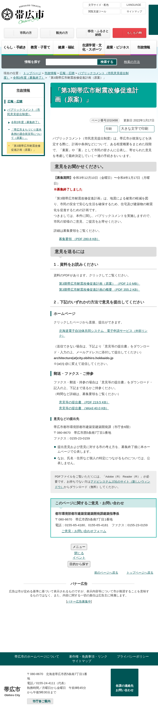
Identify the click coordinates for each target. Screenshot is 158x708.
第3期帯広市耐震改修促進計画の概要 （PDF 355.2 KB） (101, 289)
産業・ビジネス (117, 47)
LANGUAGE (134, 4)
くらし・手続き (14, 47)
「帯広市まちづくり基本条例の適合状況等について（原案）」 (26, 133)
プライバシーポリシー (133, 631)
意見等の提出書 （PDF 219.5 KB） (86, 402)
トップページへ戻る (139, 547)
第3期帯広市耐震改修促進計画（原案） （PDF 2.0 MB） (101, 283)
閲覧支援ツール (97, 11)
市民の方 (26, 32)
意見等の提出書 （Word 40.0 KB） (85, 408)
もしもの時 (134, 32)
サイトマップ (134, 11)
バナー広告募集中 (79, 576)
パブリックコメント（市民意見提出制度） (23, 112)
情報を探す (32, 62)
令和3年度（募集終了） (29, 77)
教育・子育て (40, 47)
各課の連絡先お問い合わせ (125, 662)
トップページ (32, 73)
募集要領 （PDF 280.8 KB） (81, 239)
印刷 (109, 128)
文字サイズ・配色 (98, 4)
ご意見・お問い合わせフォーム (84, 531)
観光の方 (62, 32)
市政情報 (143, 47)
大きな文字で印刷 (134, 128)
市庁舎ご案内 (41, 675)
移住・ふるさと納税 (98, 32)
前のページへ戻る (106, 547)
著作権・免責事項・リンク (88, 631)
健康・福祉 (66, 47)
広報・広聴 (67, 73)
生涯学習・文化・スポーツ (92, 47)
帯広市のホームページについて (36, 631)
